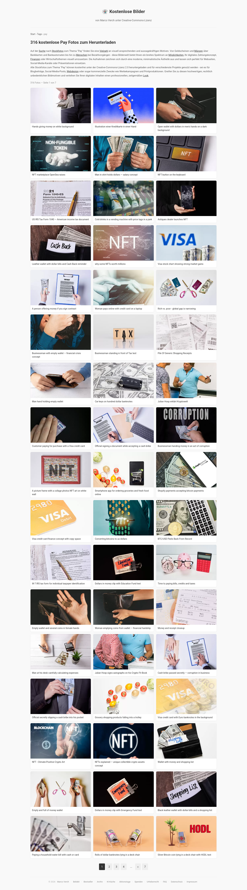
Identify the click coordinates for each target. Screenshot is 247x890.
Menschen (81, 55)
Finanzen (35, 59)
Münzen (198, 51)
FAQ (165, 882)
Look (145, 75)
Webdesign (73, 71)
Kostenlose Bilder (123, 11)
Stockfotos (58, 51)
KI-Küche (111, 882)
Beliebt (76, 882)
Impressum (192, 882)
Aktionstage (124, 882)
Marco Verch (63, 882)
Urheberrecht (153, 882)
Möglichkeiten (176, 55)
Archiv (100, 882)
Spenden (138, 882)
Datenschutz (176, 882)
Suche (42, 51)
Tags (39, 34)
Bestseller (88, 882)
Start (32, 34)
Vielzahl (104, 51)
